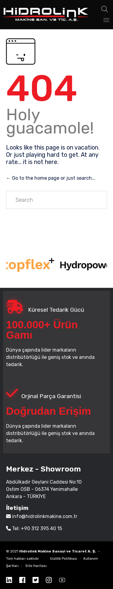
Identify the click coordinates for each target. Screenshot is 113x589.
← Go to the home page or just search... (51, 178)
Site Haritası (36, 566)
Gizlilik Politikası (63, 558)
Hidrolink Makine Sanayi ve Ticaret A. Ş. (57, 551)
